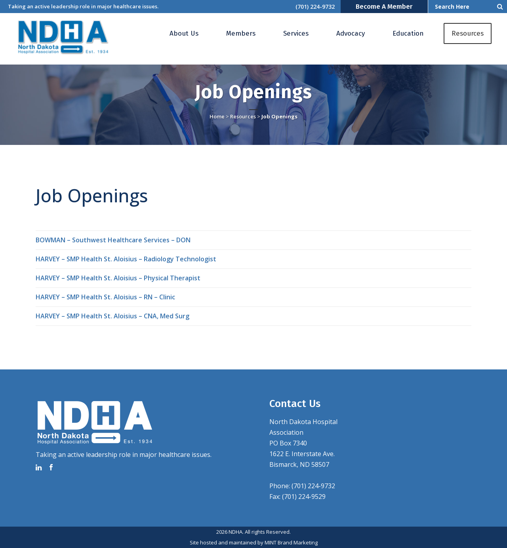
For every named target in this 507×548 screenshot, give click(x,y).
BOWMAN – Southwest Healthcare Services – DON (113, 240)
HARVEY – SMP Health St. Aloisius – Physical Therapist (118, 278)
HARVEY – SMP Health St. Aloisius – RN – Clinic (105, 297)
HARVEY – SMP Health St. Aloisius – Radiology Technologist (126, 259)
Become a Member (384, 6)
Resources (243, 116)
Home (217, 116)
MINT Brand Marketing (291, 542)
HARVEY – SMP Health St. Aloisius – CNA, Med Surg (112, 316)
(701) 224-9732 (315, 6)
